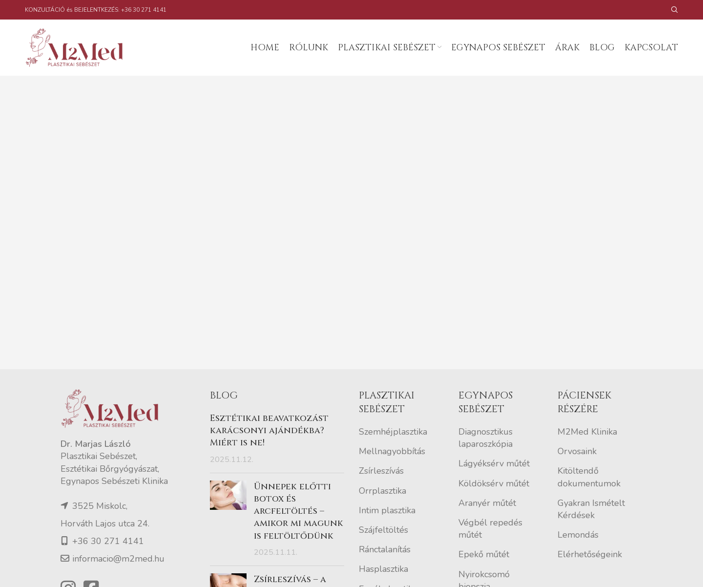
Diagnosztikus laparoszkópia (485, 438)
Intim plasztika (387, 510)
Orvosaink (577, 451)
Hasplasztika (383, 569)
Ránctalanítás (385, 549)
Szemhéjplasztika (393, 432)
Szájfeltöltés (383, 530)
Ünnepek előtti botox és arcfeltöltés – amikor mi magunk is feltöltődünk (298, 511)
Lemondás (578, 535)
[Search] (674, 10)
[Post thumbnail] (228, 519)
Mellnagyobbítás (392, 451)
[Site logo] (78, 47)
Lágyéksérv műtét (494, 463)
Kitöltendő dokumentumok (589, 477)
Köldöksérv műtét (493, 483)
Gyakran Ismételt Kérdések (591, 509)
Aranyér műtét (487, 503)
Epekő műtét (483, 554)
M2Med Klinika (587, 432)
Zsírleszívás (381, 471)
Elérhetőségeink (590, 554)
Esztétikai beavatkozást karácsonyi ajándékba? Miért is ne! (269, 430)
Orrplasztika (382, 491)
